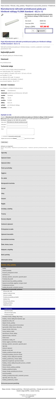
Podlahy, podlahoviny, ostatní (10, 381)
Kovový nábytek (6, 220)
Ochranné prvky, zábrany (9, 302)
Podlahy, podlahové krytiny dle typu (11, 353)
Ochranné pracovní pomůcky (10, 384)
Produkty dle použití (7, 280)
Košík (53, 2)
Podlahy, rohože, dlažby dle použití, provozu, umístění (16, 364)
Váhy (2, 195)
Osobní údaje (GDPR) (23, 392)
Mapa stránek (6, 390)
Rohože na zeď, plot (7, 351)
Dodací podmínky (17, 390)
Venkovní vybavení (7, 225)
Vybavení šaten (6, 159)
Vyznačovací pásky (8, 312)
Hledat (49, 2)
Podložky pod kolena (7, 304)
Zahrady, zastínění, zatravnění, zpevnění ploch (14, 345)
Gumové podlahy (6, 374)
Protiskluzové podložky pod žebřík (11, 298)
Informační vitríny (6, 261)
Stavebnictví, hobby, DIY (8, 341)
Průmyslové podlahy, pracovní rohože (12, 355)
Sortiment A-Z (6, 276)
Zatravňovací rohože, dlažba (9, 334)
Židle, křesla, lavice (7, 246)
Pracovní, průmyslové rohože (10, 274)
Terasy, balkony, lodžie (8, 332)
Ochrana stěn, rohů (7, 292)
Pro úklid (4, 179)
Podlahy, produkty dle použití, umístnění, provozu (15, 376)
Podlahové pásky (8, 310)
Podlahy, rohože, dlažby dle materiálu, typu (13, 320)
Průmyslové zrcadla (7, 230)
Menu (2, 2)
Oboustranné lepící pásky (10, 314)
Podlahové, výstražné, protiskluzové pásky (37, 148)
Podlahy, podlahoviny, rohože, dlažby (12, 360)
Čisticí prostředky (6, 169)
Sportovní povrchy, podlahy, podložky (12, 282)
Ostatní (3, 200)
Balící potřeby (5, 256)
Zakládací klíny (6, 300)
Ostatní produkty (6, 271)
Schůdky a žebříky (6, 210)
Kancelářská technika (8, 240)
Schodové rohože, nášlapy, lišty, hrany (12, 318)
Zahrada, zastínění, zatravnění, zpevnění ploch (14, 278)
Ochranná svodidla (7, 296)
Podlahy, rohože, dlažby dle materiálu (12, 358)
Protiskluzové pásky (8, 315)
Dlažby (4, 269)
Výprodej (4, 154)
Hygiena (3, 174)
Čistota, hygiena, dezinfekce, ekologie (12, 343)
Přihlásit (45, 2)
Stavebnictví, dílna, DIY (8, 322)
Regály (3, 205)
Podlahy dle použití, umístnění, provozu (12, 288)
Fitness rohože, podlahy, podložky (11, 368)
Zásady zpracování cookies (45, 390)
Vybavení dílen (5, 164)
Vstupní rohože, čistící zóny (9, 330)
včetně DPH (31, 397)
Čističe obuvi (5, 339)
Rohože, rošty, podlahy (17, 6)
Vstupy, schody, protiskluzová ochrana (12, 372)
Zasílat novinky (35, 392)
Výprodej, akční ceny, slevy (9, 379)
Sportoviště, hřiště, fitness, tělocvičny (12, 328)
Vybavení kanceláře (7, 235)
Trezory (3, 215)
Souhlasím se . (12, 137)
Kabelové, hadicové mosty (9, 294)
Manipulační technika (8, 184)
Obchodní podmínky (29, 390)
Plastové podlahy (6, 366)
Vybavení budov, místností (9, 337)
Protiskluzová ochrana (8, 286)
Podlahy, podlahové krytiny (9, 370)
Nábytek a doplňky (7, 251)
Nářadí (3, 189)
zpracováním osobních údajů (15, 137)
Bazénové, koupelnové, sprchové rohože (13, 362)
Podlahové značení (7, 306)
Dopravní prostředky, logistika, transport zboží (14, 284)
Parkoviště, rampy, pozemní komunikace (13, 326)
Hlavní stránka (5, 6)
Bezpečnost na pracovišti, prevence (36, 6)
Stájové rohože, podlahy (8, 324)
